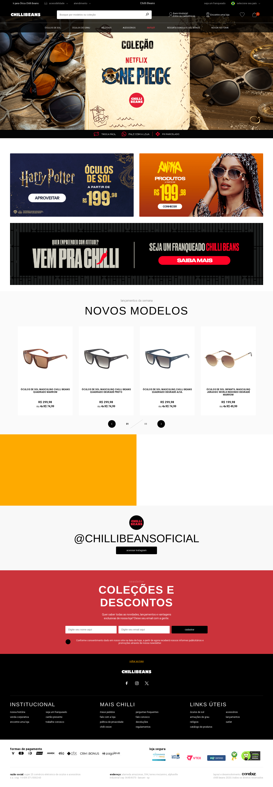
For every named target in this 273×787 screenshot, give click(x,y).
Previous (112, 424)
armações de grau (199, 717)
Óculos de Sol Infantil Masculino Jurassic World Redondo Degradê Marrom (228, 392)
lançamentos (233, 717)
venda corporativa (19, 717)
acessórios (232, 712)
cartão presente (54, 717)
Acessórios (129, 28)
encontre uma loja (19, 722)
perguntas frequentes (147, 712)
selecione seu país (244, 3)
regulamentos (143, 727)
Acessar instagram (136, 550)
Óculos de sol (53, 28)
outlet (229, 722)
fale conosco (143, 717)
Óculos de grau (81, 28)
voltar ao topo (136, 661)
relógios (194, 722)
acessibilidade (56, 3)
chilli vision (106, 727)
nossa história (17, 712)
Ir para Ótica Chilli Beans (26, 3)
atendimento (80, 3)
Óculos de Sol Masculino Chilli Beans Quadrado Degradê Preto (106, 390)
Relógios (106, 28)
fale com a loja (107, 717)
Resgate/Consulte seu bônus (183, 28)
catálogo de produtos (201, 727)
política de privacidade (111, 722)
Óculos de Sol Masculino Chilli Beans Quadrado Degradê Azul (167, 390)
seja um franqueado (214, 3)
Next (161, 424)
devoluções (142, 722)
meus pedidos (107, 712)
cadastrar (189, 629)
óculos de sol (197, 712)
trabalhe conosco (55, 722)
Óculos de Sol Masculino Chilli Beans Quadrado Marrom (45, 390)
